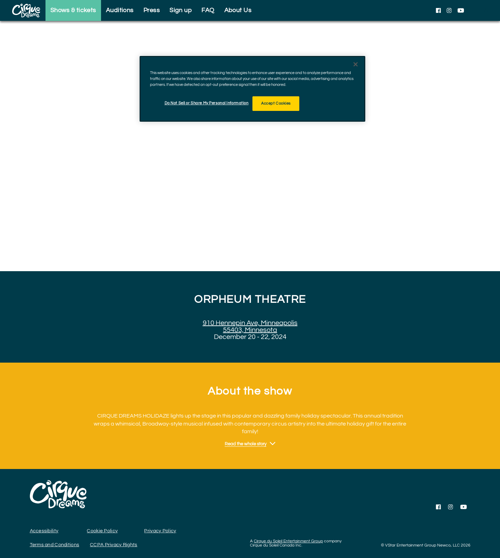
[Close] (355, 64)
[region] (252, 89)
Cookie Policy (102, 530)
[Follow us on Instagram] (449, 10)
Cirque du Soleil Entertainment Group (288, 541)
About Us (238, 10)
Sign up (180, 10)
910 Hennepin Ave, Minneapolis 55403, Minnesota (250, 326)
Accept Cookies (276, 103)
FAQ (207, 10)
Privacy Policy (160, 530)
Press (151, 10)
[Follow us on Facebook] (438, 10)
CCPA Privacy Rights (113, 544)
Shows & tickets (73, 10)
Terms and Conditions (55, 544)
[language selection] (484, 10)
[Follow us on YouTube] (461, 10)
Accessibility (44, 530)
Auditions (120, 10)
